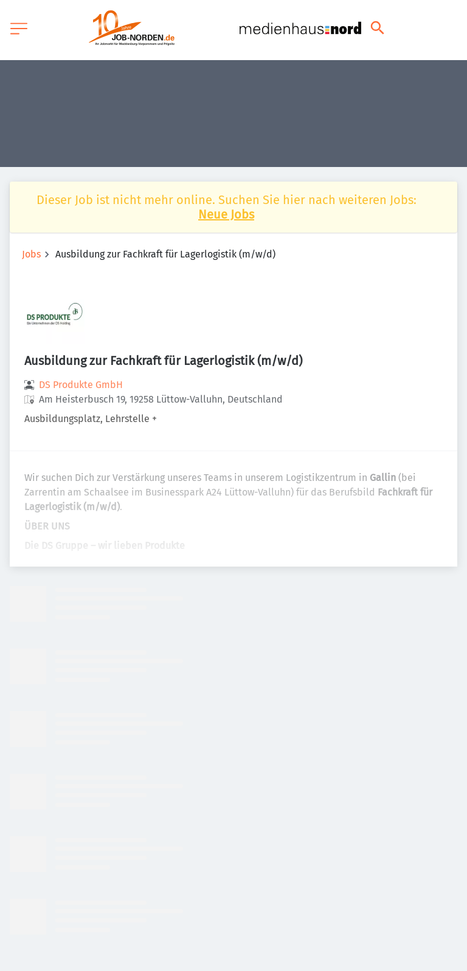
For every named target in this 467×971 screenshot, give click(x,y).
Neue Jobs (226, 214)
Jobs (31, 254)
